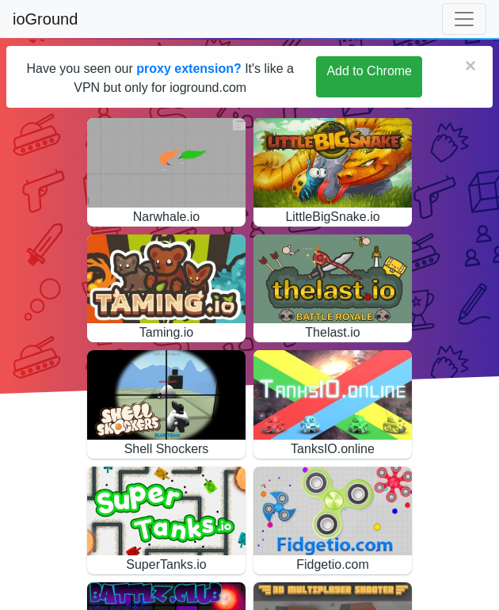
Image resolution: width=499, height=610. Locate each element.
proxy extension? (188, 68)
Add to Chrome (369, 71)
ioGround (45, 19)
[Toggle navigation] (464, 19)
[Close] (470, 66)
